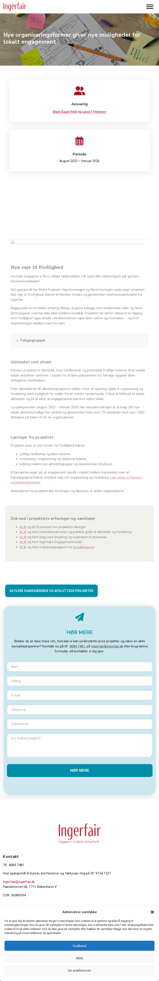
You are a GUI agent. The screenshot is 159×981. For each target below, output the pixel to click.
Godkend (79, 946)
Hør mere (79, 770)
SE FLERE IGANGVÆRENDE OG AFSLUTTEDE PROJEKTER (51, 591)
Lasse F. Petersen (94, 112)
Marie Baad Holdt (65, 112)
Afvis (79, 958)
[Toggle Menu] (149, 6)
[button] (152, 912)
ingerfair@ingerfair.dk (107, 646)
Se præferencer (79, 970)
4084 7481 (77, 646)
